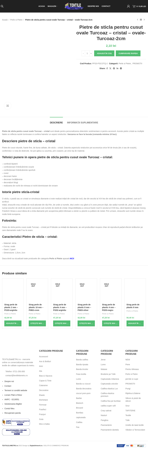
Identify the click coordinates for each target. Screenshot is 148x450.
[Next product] (144, 19)
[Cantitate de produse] (87, 53)
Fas (77, 427)
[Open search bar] (2, 6)
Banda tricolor (82, 369)
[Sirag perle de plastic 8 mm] (135, 291)
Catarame (43, 385)
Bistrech (79, 403)
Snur (127, 406)
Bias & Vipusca (45, 376)
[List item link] (18, 371)
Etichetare (43, 400)
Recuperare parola (12, 413)
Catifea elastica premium (107, 394)
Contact (7, 386)
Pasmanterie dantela (110, 430)
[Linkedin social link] (117, 68)
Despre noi (9, 381)
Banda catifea (82, 359)
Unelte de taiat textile (134, 425)
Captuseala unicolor (109, 384)
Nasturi (104, 415)
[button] (12, 323)
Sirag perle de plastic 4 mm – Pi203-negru (109, 307)
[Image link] (17, 353)
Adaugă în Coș (104, 53)
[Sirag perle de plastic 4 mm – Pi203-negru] (110, 291)
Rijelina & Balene (132, 393)
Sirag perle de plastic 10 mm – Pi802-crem (36, 307)
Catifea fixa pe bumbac (111, 401)
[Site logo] (74, 6)
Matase (104, 369)
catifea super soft (108, 406)
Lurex (78, 379)
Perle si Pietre (16, 20)
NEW (127, 359)
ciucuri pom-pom (83, 393)
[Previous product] (137, 19)
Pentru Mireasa (132, 369)
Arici (41, 366)
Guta (41, 419)
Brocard (79, 408)
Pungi (127, 388)
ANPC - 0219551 (11, 399)
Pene (127, 364)
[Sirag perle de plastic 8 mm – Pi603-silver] (86, 291)
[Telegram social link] (121, 68)
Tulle (127, 420)
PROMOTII (137, 63)
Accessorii (43, 356)
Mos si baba (44, 424)
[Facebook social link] (106, 68)
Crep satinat (106, 410)
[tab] (56, 121)
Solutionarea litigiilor (13, 404)
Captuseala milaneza (110, 379)
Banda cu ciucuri (83, 384)
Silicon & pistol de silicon (133, 399)
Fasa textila (81, 374)
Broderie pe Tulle (108, 374)
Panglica (104, 420)
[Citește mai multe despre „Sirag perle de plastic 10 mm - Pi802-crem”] (37, 323)
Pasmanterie (106, 425)
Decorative (43, 390)
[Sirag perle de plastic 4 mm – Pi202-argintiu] (61, 291)
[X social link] (110, 68)
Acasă (5, 20)
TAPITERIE (130, 410)
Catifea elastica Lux (109, 388)
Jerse (103, 359)
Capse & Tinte (45, 381)
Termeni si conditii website (15, 390)
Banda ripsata (82, 364)
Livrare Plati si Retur (13, 395)
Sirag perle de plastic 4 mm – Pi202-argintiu (60, 307)
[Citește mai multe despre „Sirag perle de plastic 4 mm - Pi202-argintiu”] (61, 323)
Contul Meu (9, 408)
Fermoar (42, 405)
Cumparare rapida (128, 53)
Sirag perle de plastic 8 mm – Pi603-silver (84, 307)
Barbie (79, 398)
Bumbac (79, 413)
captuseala (81, 417)
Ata (40, 371)
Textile (128, 415)
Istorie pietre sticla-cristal (20, 192)
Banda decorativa (83, 388)
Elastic (42, 395)
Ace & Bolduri (45, 361)
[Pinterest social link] (114, 68)
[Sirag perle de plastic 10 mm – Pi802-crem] (37, 291)
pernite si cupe (131, 379)
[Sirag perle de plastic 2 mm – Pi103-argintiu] (12, 291)
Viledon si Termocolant (135, 430)
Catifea (79, 422)
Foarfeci (42, 409)
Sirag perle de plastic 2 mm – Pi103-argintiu (11, 307)
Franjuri (42, 414)
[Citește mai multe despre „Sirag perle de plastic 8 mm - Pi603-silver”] (86, 323)
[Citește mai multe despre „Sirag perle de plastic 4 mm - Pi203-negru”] (110, 323)
